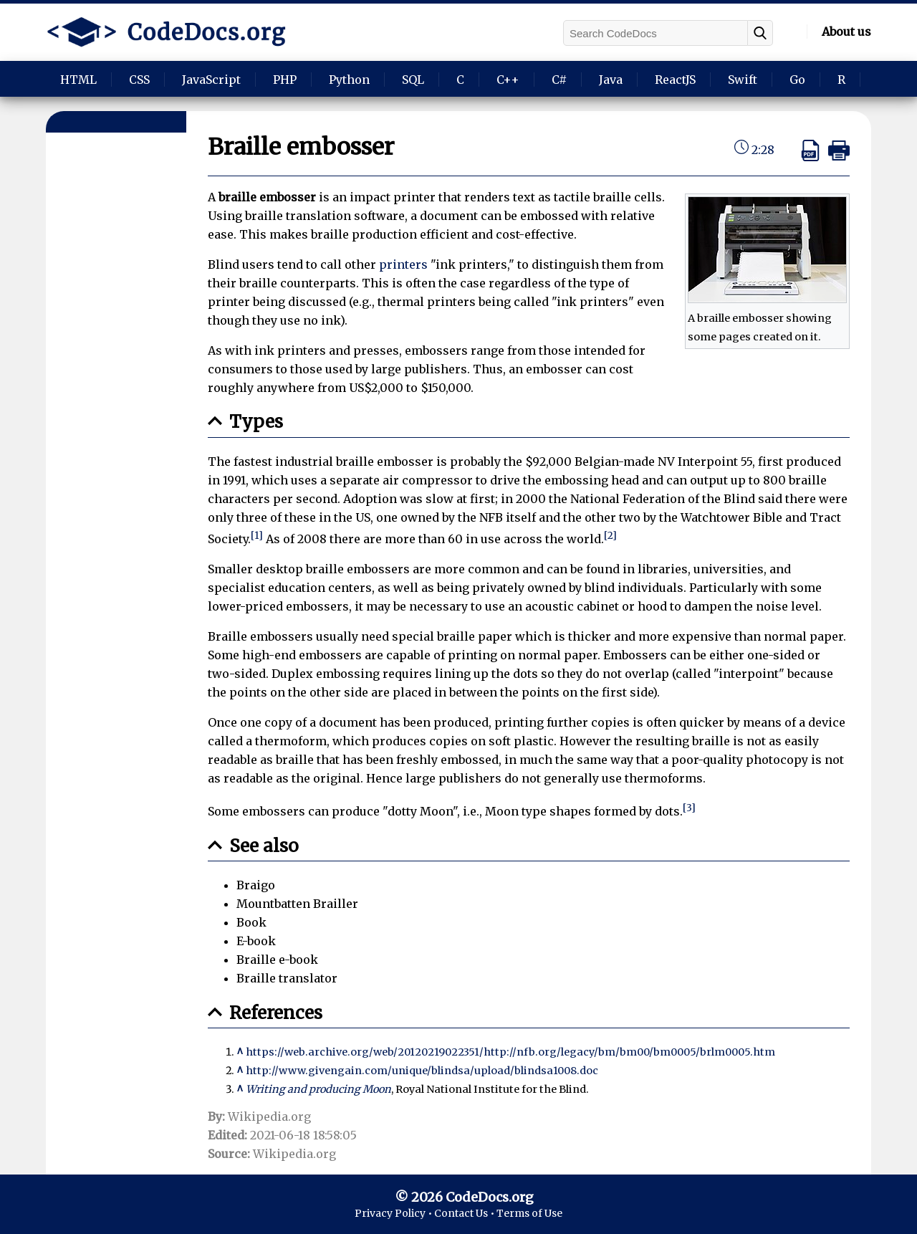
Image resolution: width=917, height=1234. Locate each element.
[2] (610, 536)
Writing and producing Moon (318, 1089)
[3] (689, 808)
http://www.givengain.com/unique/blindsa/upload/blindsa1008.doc (422, 1070)
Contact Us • (465, 1213)
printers (403, 264)
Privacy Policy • (394, 1213)
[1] (257, 536)
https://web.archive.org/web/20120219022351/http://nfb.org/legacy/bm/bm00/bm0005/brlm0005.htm (510, 1052)
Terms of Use (529, 1213)
